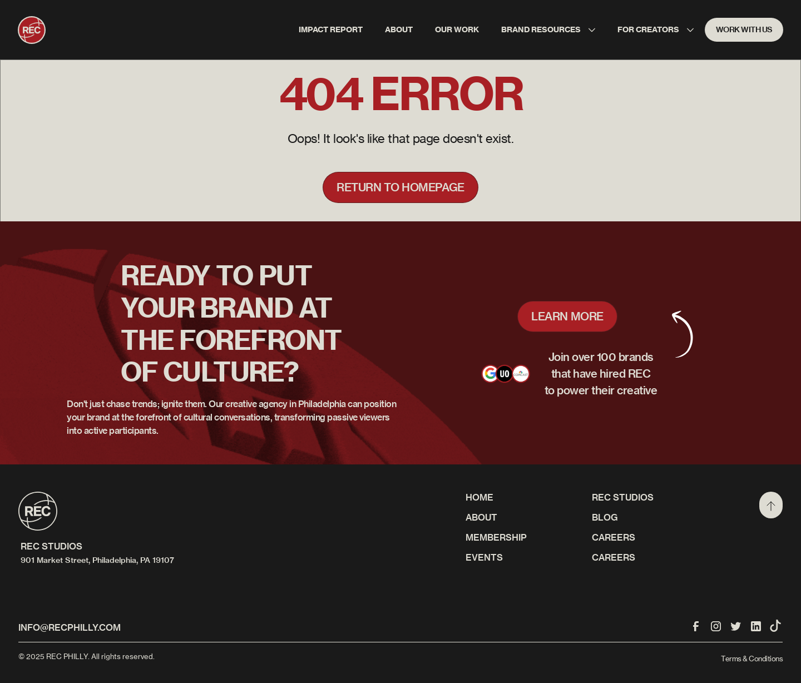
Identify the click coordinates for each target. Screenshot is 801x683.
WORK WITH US (744, 29)
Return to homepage (400, 187)
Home (479, 497)
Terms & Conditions (752, 658)
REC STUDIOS (623, 497)
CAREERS (613, 537)
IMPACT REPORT (331, 29)
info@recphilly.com (69, 627)
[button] (548, 29)
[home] (32, 30)
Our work (457, 29)
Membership (496, 537)
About (399, 29)
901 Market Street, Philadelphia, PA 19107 (97, 560)
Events (484, 557)
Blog (605, 517)
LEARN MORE (567, 316)
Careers (613, 557)
